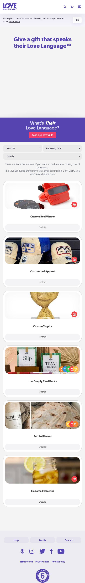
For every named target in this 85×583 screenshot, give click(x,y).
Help (16, 540)
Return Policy (58, 561)
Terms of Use (26, 561)
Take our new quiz (42, 135)
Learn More (14, 21)
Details (42, 227)
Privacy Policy (42, 561)
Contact (69, 540)
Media (42, 540)
